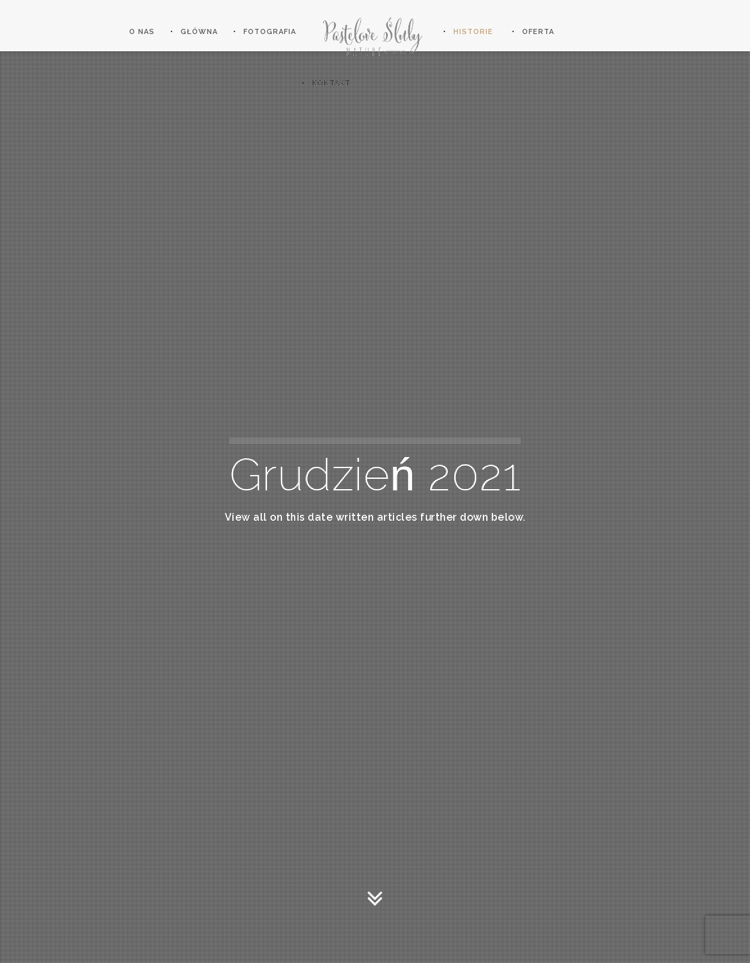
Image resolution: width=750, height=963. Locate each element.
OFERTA (538, 32)
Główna (199, 32)
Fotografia (269, 32)
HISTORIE (473, 32)
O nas (142, 32)
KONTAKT (331, 83)
